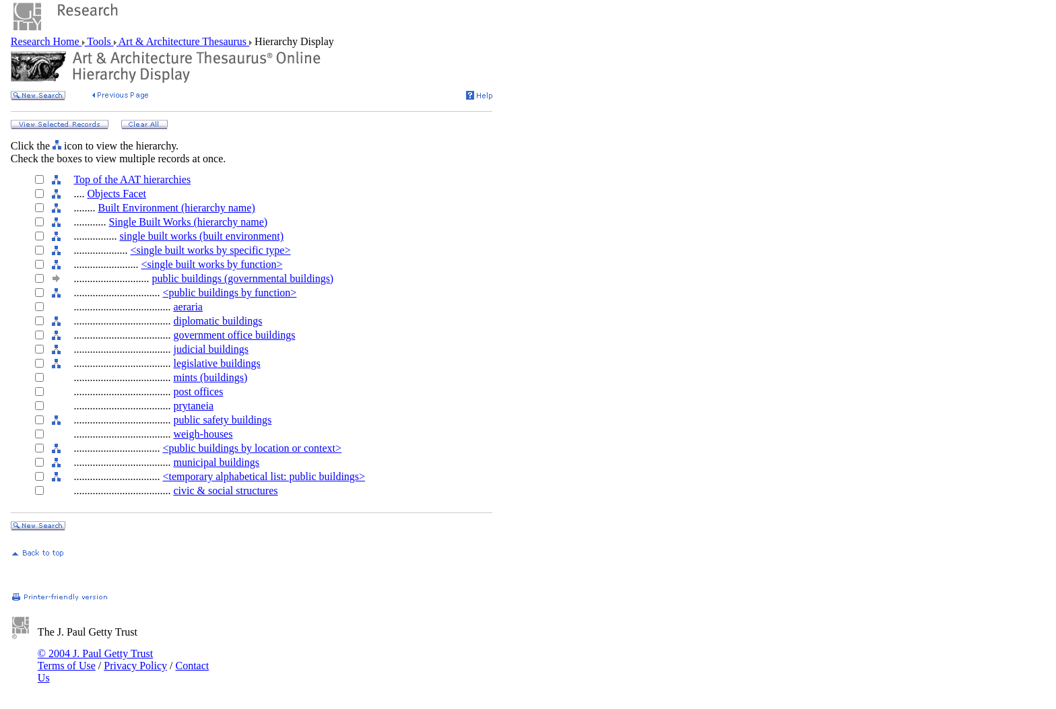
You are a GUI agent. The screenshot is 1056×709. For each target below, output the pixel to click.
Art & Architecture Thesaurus (183, 41)
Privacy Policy (135, 665)
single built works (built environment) (201, 236)
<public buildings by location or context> (251, 448)
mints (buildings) (210, 377)
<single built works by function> (211, 264)
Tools (99, 41)
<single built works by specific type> (210, 250)
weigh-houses (202, 434)
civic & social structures (225, 490)
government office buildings (234, 335)
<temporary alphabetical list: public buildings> (263, 476)
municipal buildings (216, 462)
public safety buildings (222, 420)
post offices (198, 391)
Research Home (46, 41)
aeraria (188, 306)
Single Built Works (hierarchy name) (187, 222)
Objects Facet (116, 193)
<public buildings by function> (229, 292)
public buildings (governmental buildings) (242, 278)
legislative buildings (216, 363)
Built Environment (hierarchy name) (176, 207)
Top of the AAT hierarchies (132, 179)
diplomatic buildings (217, 321)
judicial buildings (211, 349)
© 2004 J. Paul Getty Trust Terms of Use (95, 659)
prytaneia (193, 405)
